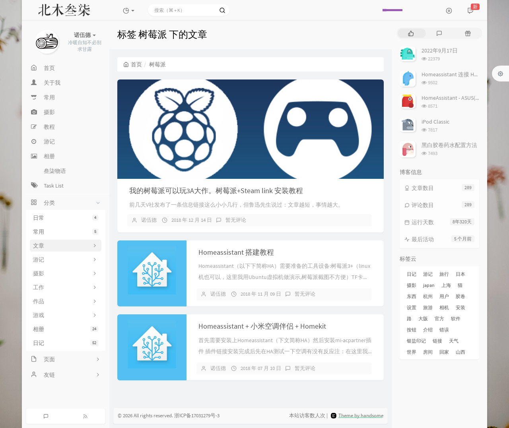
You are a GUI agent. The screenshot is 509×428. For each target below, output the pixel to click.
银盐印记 (416, 341)
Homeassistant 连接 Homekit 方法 (462, 74)
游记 (428, 274)
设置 (411, 307)
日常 (65, 217)
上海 (446, 285)
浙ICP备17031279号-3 (197, 416)
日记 (65, 343)
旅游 (428, 307)
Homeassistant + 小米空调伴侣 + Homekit (262, 326)
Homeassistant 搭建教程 (236, 252)
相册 (65, 329)
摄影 (411, 285)
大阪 (423, 318)
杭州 (428, 296)
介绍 (428, 330)
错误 (444, 330)
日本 (460, 274)
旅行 (444, 274)
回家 (444, 352)
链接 (437, 341)
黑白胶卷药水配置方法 (449, 145)
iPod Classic (435, 121)
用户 (444, 296)
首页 (132, 64)
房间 (428, 352)
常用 (65, 231)
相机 (444, 307)
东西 (411, 296)
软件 (455, 318)
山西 (460, 352)
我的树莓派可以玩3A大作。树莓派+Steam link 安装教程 (216, 190)
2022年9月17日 (440, 50)
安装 (460, 307)
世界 (411, 352)
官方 (439, 318)
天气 (453, 341)
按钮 (411, 330)
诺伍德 (149, 220)
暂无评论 (235, 220)
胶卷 (460, 296)
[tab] (411, 33)
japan (429, 285)
